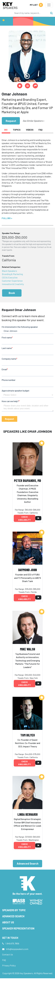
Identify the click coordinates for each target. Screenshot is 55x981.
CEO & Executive (10, 277)
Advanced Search (27, 863)
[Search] (30, 13)
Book (12, 292)
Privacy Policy (9, 965)
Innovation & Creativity (13, 284)
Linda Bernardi (28, 814)
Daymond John (27, 570)
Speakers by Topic (14, 910)
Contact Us (7, 954)
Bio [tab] (6, 129)
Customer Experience (12, 280)
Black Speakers (9, 271)
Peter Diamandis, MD (27, 481)
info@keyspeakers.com (17, 949)
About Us (8, 922)
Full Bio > (7, 218)
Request (11, 120)
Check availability (24, 518)
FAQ (4, 960)
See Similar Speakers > (33, 120)
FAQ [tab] (40, 129)
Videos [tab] (29, 129)
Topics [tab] (16, 129)
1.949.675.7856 (12, 943)
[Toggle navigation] (49, 5)
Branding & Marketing (12, 274)
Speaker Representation (18, 928)
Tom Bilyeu (27, 735)
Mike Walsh (27, 649)
